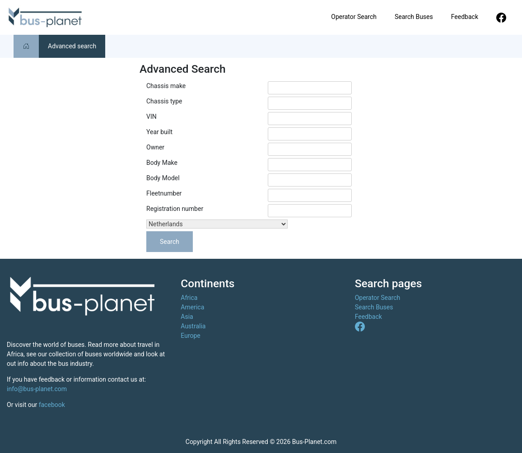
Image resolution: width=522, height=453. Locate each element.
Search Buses (414, 16)
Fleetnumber (164, 193)
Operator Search (354, 16)
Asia (187, 316)
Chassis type (164, 101)
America (192, 307)
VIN (151, 116)
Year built (159, 131)
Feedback (464, 16)
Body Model (163, 178)
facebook (52, 404)
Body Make (161, 162)
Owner (155, 147)
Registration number (174, 208)
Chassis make (166, 85)
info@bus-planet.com (37, 388)
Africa (189, 297)
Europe (190, 335)
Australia (193, 326)
